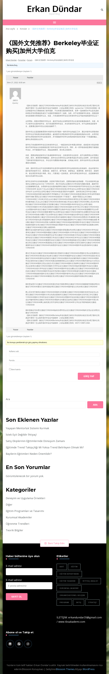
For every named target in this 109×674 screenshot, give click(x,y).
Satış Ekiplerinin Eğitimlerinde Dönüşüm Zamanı (35, 441)
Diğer (9, 504)
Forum (29, 60)
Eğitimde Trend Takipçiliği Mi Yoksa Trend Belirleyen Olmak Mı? (45, 447)
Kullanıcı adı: (14, 351)
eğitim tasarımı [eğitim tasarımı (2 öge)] (68, 581)
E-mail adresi (14, 566)
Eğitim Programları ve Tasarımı (25, 511)
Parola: (12, 360)
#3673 (99, 82)
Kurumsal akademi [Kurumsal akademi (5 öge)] (69, 588)
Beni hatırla (15, 369)
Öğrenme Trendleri (17, 523)
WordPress (89, 669)
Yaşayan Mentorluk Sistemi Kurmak (27, 428)
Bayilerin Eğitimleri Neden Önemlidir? (29, 453)
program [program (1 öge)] (64, 602)
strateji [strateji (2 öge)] (92, 602)
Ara (8, 399)
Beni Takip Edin (55, 543)
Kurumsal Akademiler (19, 517)
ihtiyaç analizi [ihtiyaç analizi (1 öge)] (90, 581)
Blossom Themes (65, 669)
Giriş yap (88, 376)
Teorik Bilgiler (14, 530)
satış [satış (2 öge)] (78, 602)
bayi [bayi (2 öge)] (62, 566)
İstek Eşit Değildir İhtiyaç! (21, 434)
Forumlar (22, 60)
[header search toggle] (102, 10)
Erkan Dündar (54, 8)
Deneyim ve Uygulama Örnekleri (25, 498)
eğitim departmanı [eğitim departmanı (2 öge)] (69, 574)
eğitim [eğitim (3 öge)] (74, 566)
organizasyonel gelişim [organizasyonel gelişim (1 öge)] (72, 595)
